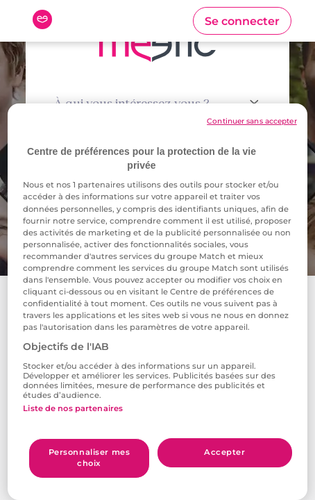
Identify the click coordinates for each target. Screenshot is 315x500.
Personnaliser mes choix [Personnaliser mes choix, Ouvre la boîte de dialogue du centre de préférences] (89, 457)
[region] (157, 301)
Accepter (225, 452)
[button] (242, 21)
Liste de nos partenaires (73, 408)
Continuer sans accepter (251, 121)
